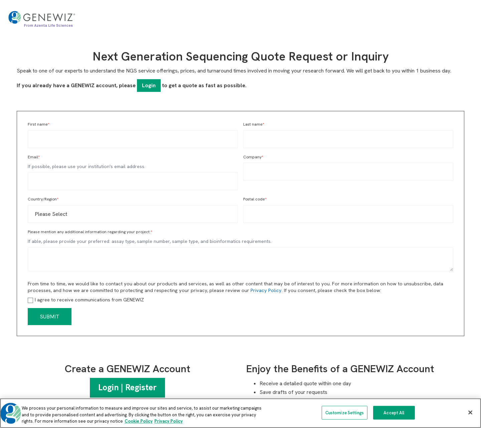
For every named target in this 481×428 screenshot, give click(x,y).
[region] (240, 413)
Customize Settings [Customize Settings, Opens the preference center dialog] (344, 412)
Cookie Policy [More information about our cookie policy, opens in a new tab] (139, 421)
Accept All (393, 412)
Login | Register (127, 387)
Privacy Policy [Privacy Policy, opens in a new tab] (168, 421)
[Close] (470, 412)
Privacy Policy (266, 290)
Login (149, 85)
